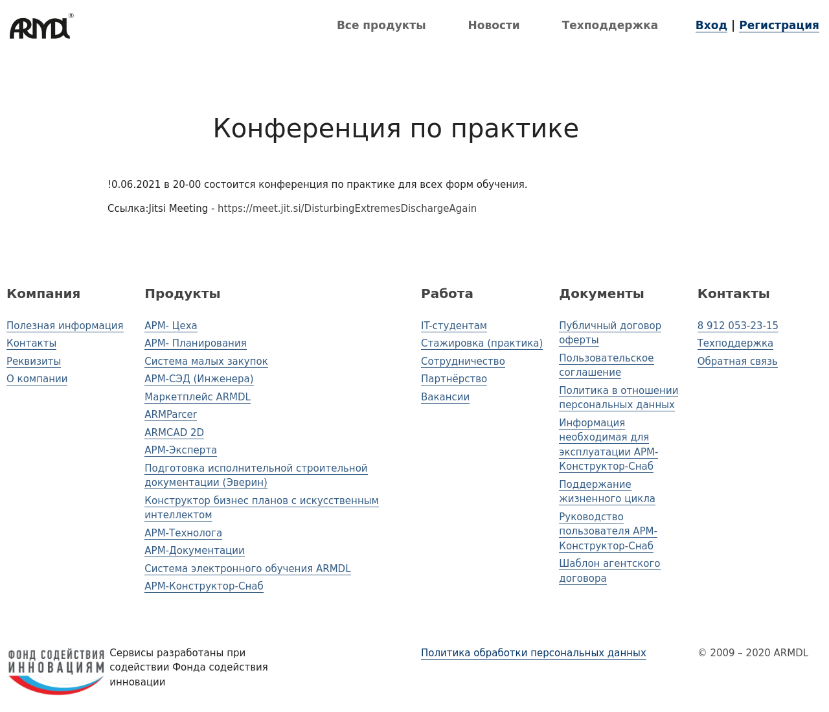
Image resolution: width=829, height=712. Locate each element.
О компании (36, 379)
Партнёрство (454, 379)
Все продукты (381, 25)
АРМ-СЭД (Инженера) (198, 379)
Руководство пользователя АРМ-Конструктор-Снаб (608, 531)
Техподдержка (610, 25)
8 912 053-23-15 (738, 326)
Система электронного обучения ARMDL (247, 569)
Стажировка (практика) (482, 343)
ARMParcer (170, 414)
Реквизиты (33, 361)
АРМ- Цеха (170, 326)
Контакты (31, 343)
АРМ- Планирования (195, 343)
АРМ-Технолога (183, 533)
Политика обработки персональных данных (533, 653)
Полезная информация (65, 326)
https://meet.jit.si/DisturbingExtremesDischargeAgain (347, 208)
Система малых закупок (205, 361)
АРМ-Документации (194, 551)
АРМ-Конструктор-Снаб (203, 586)
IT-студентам (454, 326)
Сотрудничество (463, 361)
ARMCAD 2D (174, 433)
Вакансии (445, 397)
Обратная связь (738, 361)
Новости (494, 25)
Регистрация (779, 25)
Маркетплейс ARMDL (197, 397)
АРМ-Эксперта (180, 450)
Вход (711, 25)
